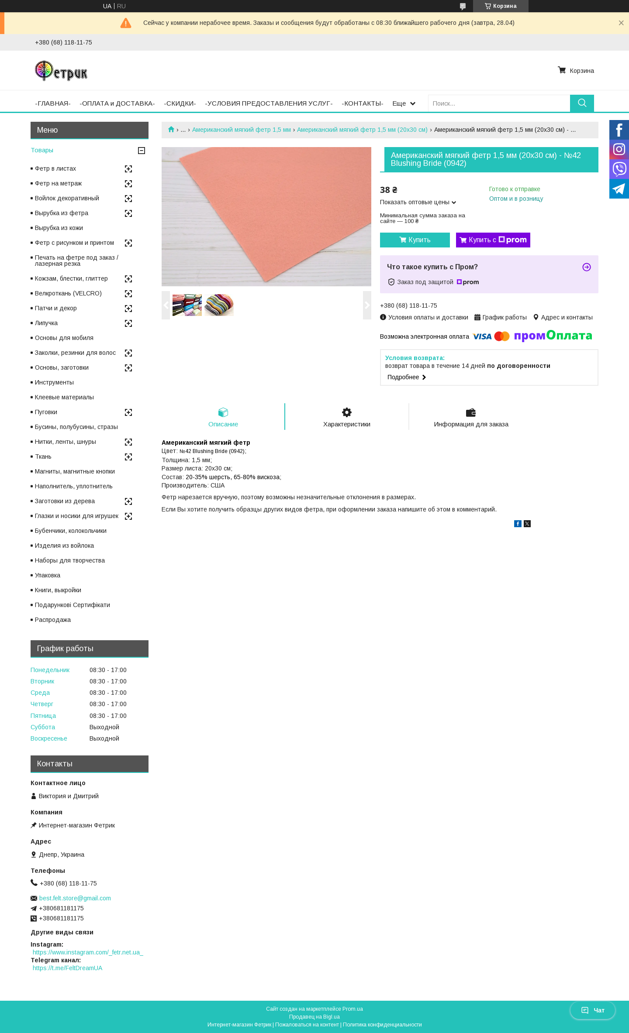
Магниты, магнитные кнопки (75, 471)
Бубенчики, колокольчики (71, 530)
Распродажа (53, 619)
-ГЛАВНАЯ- (53, 103)
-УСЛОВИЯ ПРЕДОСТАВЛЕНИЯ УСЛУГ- (269, 103)
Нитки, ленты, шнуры (65, 441)
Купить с (498, 240)
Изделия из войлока (64, 545)
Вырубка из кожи (59, 227)
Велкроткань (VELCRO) (68, 293)
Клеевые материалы (64, 397)
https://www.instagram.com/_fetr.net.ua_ (88, 952)
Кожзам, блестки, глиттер (71, 278)
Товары (42, 150)
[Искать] (582, 103)
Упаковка (47, 575)
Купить (419, 240)
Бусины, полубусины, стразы (76, 426)
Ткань (43, 456)
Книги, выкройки (58, 590)
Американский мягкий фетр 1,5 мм (241, 129)
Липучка (46, 322)
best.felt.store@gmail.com (75, 898)
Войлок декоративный (67, 198)
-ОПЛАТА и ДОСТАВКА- (117, 103)
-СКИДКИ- (180, 103)
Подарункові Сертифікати (72, 604)
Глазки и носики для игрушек (76, 515)
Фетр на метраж (58, 183)
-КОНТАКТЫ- (363, 103)
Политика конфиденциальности (382, 1025)
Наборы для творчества (70, 560)
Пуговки (46, 411)
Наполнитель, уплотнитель (74, 486)
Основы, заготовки (62, 367)
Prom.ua (352, 1009)
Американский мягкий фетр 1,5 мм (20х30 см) (362, 129)
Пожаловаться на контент (307, 1025)
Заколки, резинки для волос (75, 352)
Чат (593, 1010)
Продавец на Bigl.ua (314, 1017)
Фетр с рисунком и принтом (74, 242)
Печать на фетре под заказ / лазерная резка (76, 260)
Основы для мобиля (64, 337)
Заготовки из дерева (65, 501)
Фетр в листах (55, 168)
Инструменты (54, 382)
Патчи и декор (56, 308)
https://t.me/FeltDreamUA (67, 967)
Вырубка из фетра (61, 212)
